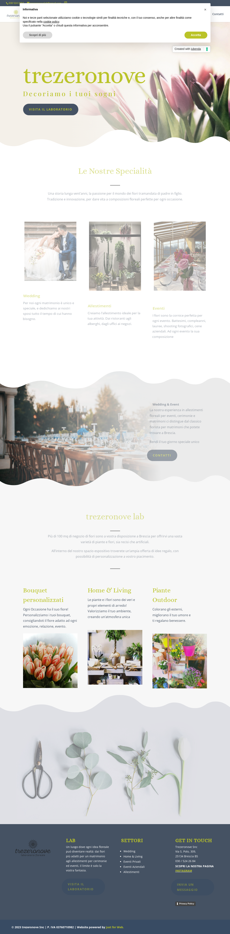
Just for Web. (115, 927)
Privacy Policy (186, 903)
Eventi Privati (132, 861)
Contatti (218, 14)
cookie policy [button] (51, 21)
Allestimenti (131, 872)
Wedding (129, 851)
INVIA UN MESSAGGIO (183, 887)
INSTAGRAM (183, 871)
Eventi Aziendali (134, 867)
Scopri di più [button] (37, 35)
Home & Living (133, 856)
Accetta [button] (196, 35)
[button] (205, 9)
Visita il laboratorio (41, 109)
